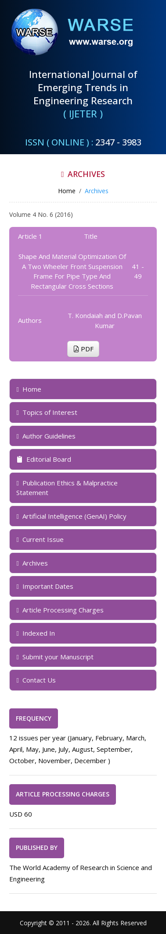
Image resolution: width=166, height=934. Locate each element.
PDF (83, 348)
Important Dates (44, 586)
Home (28, 389)
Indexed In (35, 633)
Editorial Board (43, 459)
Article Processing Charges (59, 609)
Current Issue (39, 539)
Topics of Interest (46, 412)
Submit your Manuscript (54, 656)
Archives (31, 563)
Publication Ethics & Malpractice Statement (66, 487)
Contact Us (35, 680)
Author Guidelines (45, 436)
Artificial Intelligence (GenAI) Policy (71, 516)
